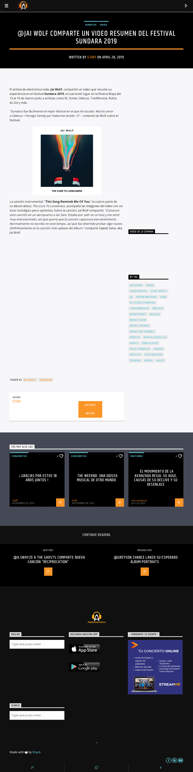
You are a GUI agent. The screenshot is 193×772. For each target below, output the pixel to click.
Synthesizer (153, 354)
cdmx (150, 285)
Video (103, 24)
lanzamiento (139, 308)
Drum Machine (146, 296)
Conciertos (19, 456)
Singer (158, 348)
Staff (91, 57)
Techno (135, 360)
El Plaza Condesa (142, 302)
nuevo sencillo (155, 337)
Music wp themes (142, 331)
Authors (136, 285)
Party (134, 343)
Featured (136, 456)
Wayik (36, 752)
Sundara (46, 379)
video (148, 360)
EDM (163, 296)
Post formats (140, 348)
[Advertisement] (156, 151)
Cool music (159, 291)
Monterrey (138, 314)
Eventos (90, 24)
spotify (135, 354)
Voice (160, 360)
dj (131, 296)
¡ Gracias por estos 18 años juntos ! (38, 478)
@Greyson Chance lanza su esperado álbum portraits (146, 559)
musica (155, 314)
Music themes (139, 325)
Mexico (158, 308)
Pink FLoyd (150, 343)
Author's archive (90, 409)
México (135, 337)
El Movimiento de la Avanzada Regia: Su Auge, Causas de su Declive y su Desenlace (156, 478)
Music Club (138, 320)
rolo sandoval (139, 500)
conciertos (138, 291)
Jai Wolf (30, 379)
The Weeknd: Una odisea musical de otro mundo (97, 478)
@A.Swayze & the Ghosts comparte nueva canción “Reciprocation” (49, 559)
